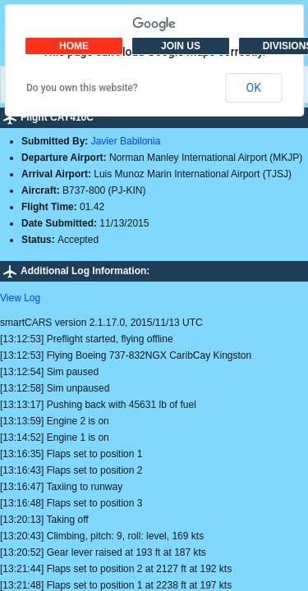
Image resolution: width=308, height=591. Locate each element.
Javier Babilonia (126, 141)
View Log (20, 298)
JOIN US (180, 46)
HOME (74, 46)
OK (253, 87)
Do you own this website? (82, 88)
